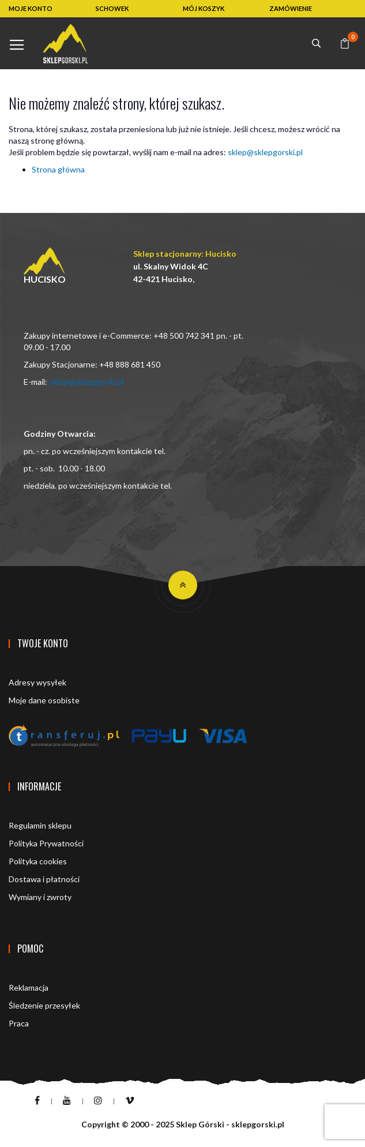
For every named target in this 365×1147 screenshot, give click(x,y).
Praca (19, 1023)
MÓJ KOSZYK (203, 8)
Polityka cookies (38, 861)
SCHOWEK (112, 8)
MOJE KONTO (30, 8)
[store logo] (65, 43)
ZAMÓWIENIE (290, 8)
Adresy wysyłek (37, 682)
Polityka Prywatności (46, 843)
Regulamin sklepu (40, 825)
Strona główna (58, 169)
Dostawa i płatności (44, 879)
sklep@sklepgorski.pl (265, 152)
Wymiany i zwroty (40, 897)
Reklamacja (28, 987)
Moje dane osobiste (44, 700)
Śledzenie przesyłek (44, 1005)
